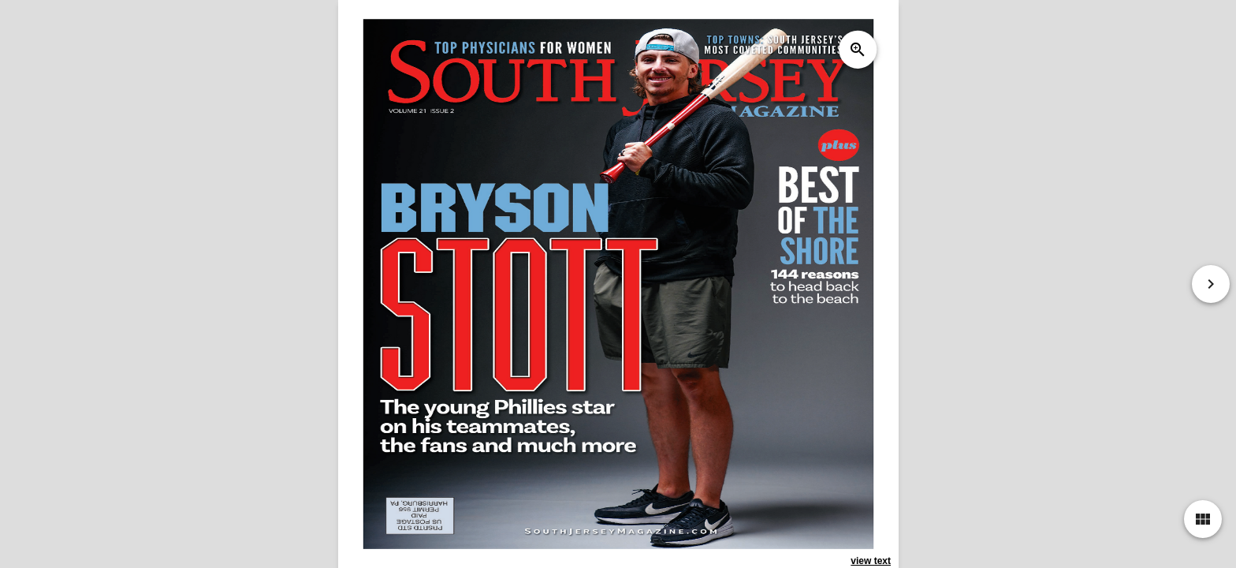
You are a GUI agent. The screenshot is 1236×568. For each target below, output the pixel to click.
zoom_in (856, 49)
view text (871, 560)
